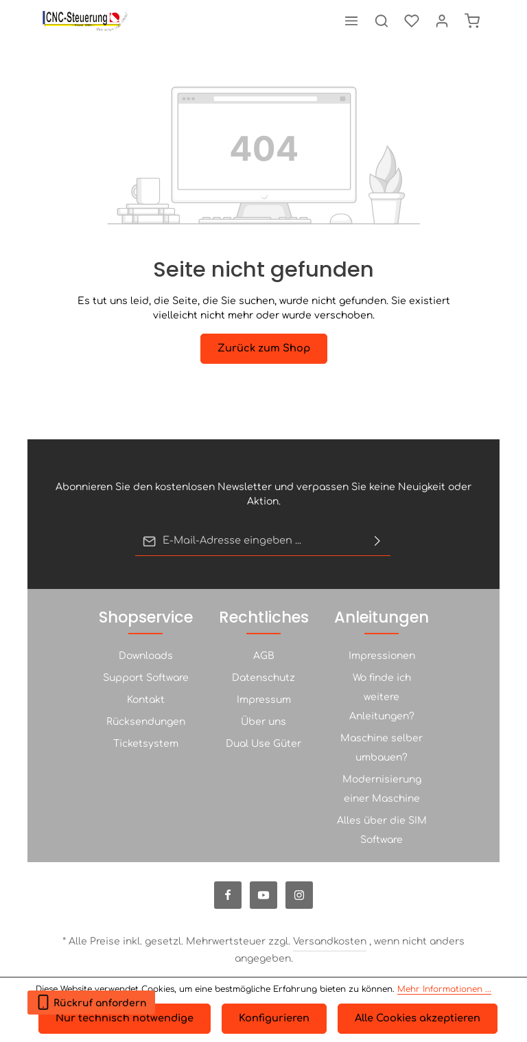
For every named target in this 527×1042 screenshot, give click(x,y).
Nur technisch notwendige (126, 1019)
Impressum (264, 700)
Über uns (263, 722)
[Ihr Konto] (442, 20)
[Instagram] (299, 895)
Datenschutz (263, 678)
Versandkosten (329, 941)
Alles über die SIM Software (382, 830)
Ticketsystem (145, 744)
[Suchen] (381, 20)
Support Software (146, 678)
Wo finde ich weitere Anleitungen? (381, 697)
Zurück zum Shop (263, 348)
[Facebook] (228, 895)
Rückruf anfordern (91, 999)
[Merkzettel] (411, 20)
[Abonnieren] (377, 541)
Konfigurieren (273, 1019)
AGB (263, 656)
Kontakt (146, 700)
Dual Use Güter (263, 744)
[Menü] (351, 20)
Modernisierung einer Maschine (381, 789)
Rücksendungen (145, 722)
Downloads (146, 656)
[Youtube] (263, 895)
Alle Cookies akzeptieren (414, 1019)
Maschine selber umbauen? (381, 748)
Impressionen (382, 656)
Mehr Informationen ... (444, 990)
